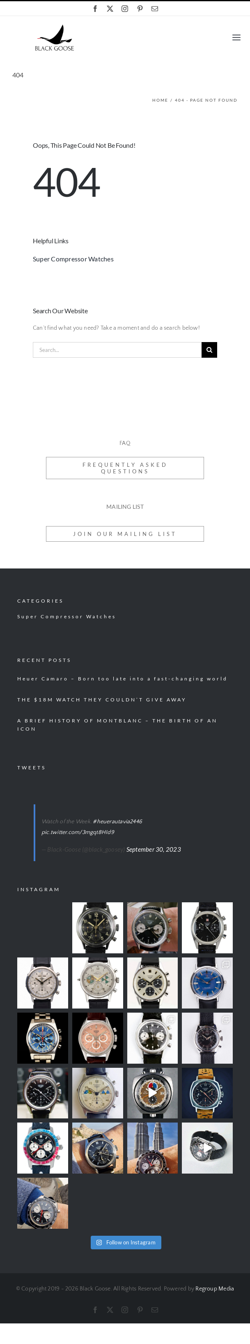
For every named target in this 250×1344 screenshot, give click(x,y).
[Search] (209, 350)
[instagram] (125, 8)
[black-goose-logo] (54, 27)
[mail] (154, 8)
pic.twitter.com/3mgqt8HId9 (77, 832)
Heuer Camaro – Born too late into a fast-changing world (122, 678)
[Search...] (117, 350)
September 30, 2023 (153, 849)
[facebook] (95, 8)
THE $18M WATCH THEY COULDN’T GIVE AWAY (102, 699)
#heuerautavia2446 (117, 821)
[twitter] (110, 8)
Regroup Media (214, 1289)
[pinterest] (140, 8)
